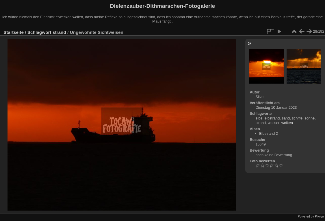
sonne (309, 118)
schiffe (297, 118)
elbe (258, 118)
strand (59, 32)
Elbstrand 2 (268, 133)
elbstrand (272, 118)
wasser (273, 123)
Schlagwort (39, 32)
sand (286, 118)
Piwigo (319, 216)
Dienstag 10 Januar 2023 (276, 107)
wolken (287, 123)
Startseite (13, 32)
